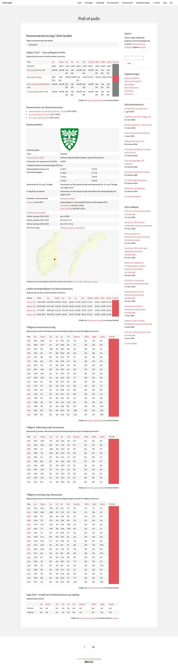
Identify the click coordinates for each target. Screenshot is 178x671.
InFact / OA (31, 302)
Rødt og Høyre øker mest (134, 141)
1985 (29, 541)
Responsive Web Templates (92, 659)
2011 (29, 345)
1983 (29, 374)
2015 (29, 341)
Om (171, 3)
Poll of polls (7, 3)
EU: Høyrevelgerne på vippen (135, 180)
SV (72, 62)
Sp (78, 62)
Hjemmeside (75, 228)
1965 (29, 561)
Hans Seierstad (66, 208)
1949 (29, 578)
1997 (29, 529)
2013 (29, 512)
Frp (67, 62)
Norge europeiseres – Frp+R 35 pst (138, 125)
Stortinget (89, 3)
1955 (29, 402)
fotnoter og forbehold (95, 100)
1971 (29, 386)
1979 (29, 378)
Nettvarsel (128, 94)
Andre (109, 62)
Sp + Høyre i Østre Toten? (39, 117)
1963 (29, 394)
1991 (29, 365)
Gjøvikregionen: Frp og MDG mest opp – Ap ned (48, 111)
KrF (84, 62)
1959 (29, 398)
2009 (29, 516)
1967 (29, 390)
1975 (29, 382)
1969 (29, 557)
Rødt (103, 62)
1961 (29, 565)
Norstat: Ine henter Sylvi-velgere (137, 172)
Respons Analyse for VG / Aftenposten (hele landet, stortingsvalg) (134, 294)
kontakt (143, 47)
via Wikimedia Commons (89, 281)
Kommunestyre (113, 3)
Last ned (115, 618)
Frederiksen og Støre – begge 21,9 (137, 116)
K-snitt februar (33, 92)
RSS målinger (129, 84)
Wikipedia (64, 228)
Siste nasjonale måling (35, 84)
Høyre (61, 62)
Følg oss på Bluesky (132, 78)
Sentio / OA (31, 314)
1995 (29, 361)
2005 (29, 520)
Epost (83, 228)
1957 (29, 570)
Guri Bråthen (65, 205)
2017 (29, 508)
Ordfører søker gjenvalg (36, 212)
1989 (29, 537)
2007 (29, 349)
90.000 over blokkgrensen (134, 188)
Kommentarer (127, 3)
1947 (29, 410)
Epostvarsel (129, 90)
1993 (29, 533)
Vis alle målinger (130, 343)
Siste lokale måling (34, 77)
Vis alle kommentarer (132, 196)
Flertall (115, 62)
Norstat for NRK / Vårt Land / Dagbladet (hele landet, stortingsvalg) (135, 251)
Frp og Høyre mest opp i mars (135, 108)
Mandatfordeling (142, 3)
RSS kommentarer (131, 87)
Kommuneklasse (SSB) (35, 157)
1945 (29, 415)
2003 (29, 353)
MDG (98, 62)
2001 (29, 524)
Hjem (79, 3)
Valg (165, 3)
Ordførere (31, 202)
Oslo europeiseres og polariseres (137, 133)
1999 (29, 357)
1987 (29, 369)
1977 (29, 549)
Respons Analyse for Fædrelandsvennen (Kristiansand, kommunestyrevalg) (137, 236)
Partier (157, 3)
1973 (29, 553)
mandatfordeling (67, 198)
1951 (29, 406)
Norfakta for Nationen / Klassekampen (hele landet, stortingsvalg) (134, 309)
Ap (53, 62)
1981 (29, 545)
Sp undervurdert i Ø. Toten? (39, 114)
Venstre (92, 62)
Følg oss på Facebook (132, 81)
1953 (29, 574)
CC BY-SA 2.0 (75, 281)
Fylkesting (100, 3)
